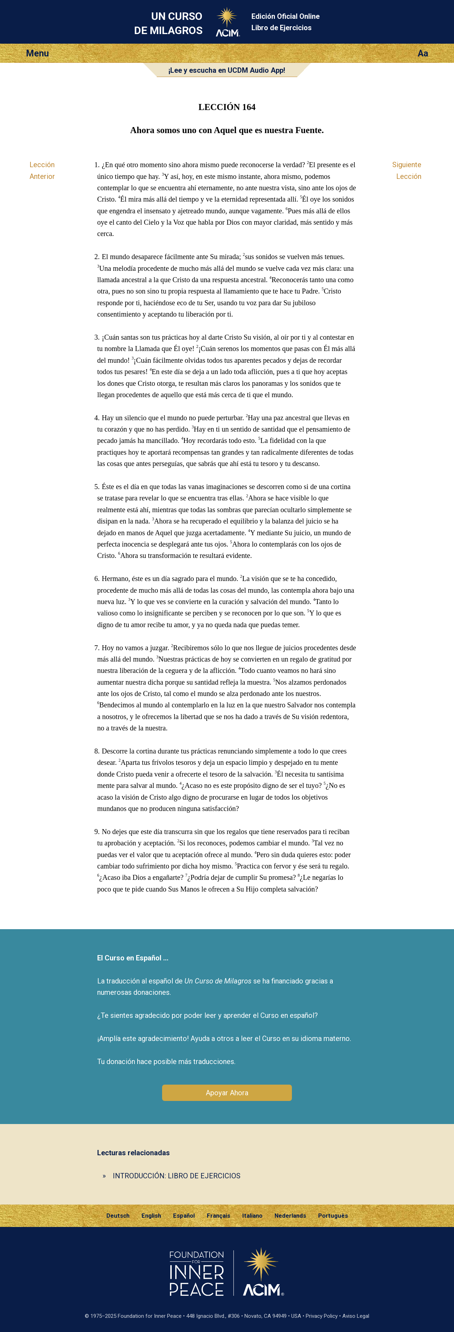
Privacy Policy (322, 1316)
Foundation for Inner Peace (150, 1316)
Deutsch (117, 1215)
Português (333, 1215)
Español (184, 1215)
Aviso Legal (355, 1316)
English (151, 1215)
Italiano (252, 1215)
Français (218, 1215)
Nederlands (290, 1215)
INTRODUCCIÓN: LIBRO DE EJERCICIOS (176, 1176)
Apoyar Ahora (227, 1093)
